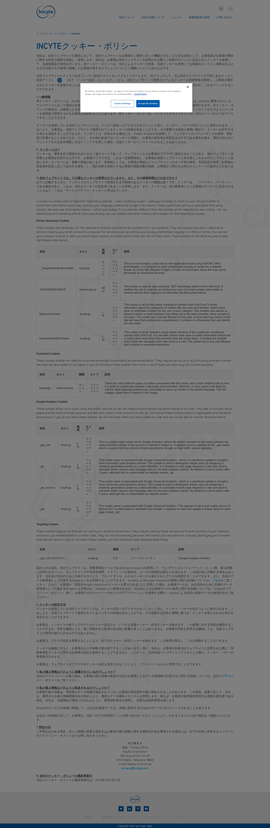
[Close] (188, 87)
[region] (136, 98)
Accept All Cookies (148, 103)
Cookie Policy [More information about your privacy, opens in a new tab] (140, 94)
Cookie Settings (122, 103)
